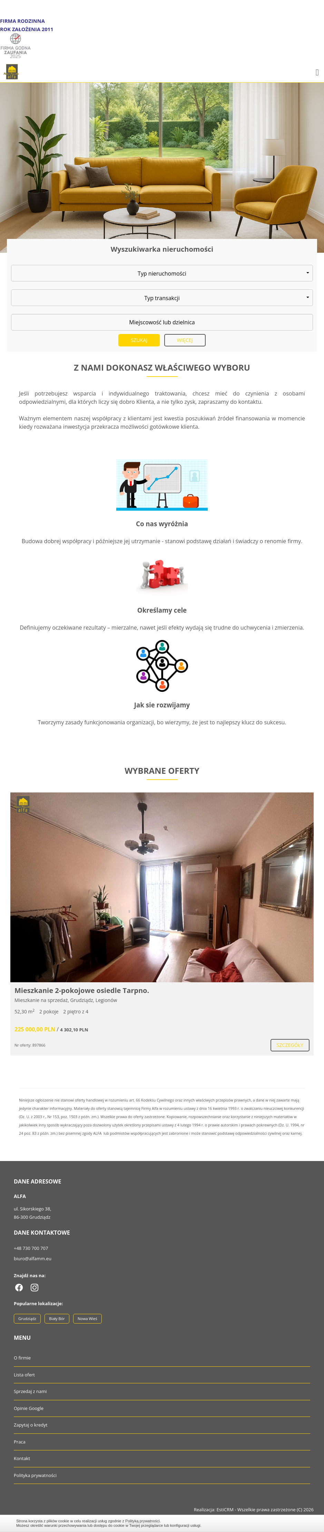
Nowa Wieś (87, 1318)
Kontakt (22, 1458)
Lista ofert (24, 1375)
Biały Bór (57, 1318)
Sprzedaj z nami (30, 1391)
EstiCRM (225, 1509)
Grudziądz (27, 1318)
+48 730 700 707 (31, 1248)
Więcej (185, 340)
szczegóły (290, 1045)
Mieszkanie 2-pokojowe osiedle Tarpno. (81, 990)
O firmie (22, 1358)
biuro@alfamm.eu (32, 1258)
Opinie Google (28, 1408)
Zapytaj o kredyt (30, 1425)
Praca (20, 1442)
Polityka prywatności (35, 1475)
